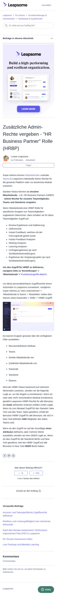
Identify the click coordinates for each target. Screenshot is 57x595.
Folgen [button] (28, 165)
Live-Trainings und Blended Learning (21, 544)
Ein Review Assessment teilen (17, 539)
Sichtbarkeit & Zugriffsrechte (30, 19)
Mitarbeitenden (32, 175)
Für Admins (20, 15)
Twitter (9, 456)
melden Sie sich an (15, 569)
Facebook (4, 456)
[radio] (20, 473)
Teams (6, 178)
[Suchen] (28, 25)
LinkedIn (13, 456)
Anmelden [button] (46, 5)
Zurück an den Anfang (28, 490)
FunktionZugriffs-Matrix (33, 274)
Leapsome (7, 15)
